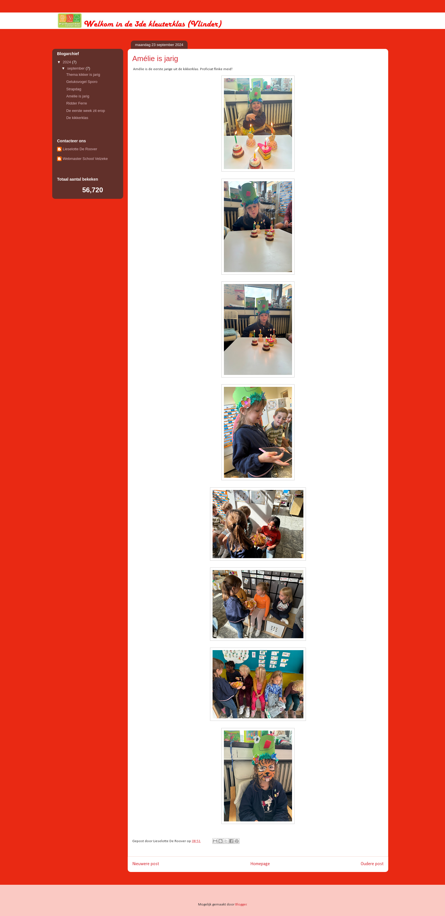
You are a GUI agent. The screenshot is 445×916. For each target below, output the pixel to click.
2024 (67, 62)
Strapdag (73, 89)
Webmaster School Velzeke (85, 159)
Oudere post (372, 864)
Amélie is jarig (77, 96)
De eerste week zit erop (85, 110)
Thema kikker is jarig (83, 74)
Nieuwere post (145, 864)
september (76, 68)
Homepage (260, 864)
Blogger (241, 904)
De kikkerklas (77, 118)
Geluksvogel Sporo (81, 82)
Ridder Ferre (76, 103)
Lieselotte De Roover (80, 149)
